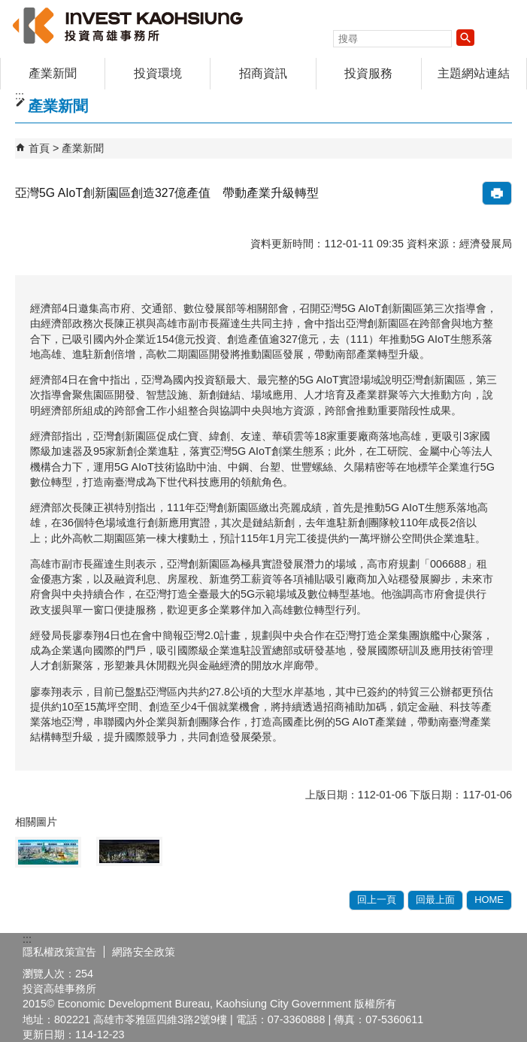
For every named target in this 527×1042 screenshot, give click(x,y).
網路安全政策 (143, 952)
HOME (489, 899)
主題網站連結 (474, 73)
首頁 (39, 148)
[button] (465, 37)
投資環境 (158, 73)
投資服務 (368, 73)
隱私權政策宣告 (59, 952)
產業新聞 (53, 73)
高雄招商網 (127, 25)
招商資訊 (263, 73)
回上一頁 (376, 899)
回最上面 (435, 899)
